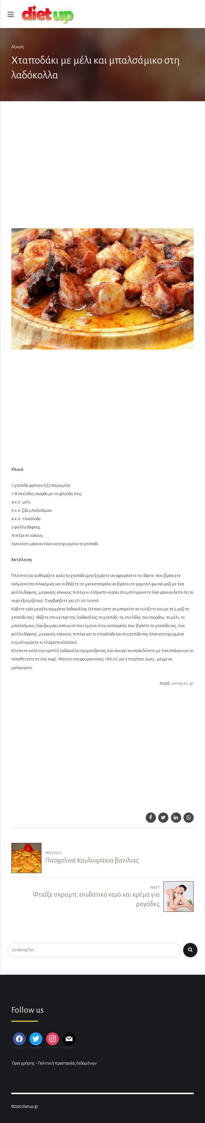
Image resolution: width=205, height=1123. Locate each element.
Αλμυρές (17, 47)
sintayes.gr (182, 683)
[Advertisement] (102, 169)
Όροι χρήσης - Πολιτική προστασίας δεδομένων (54, 1063)
